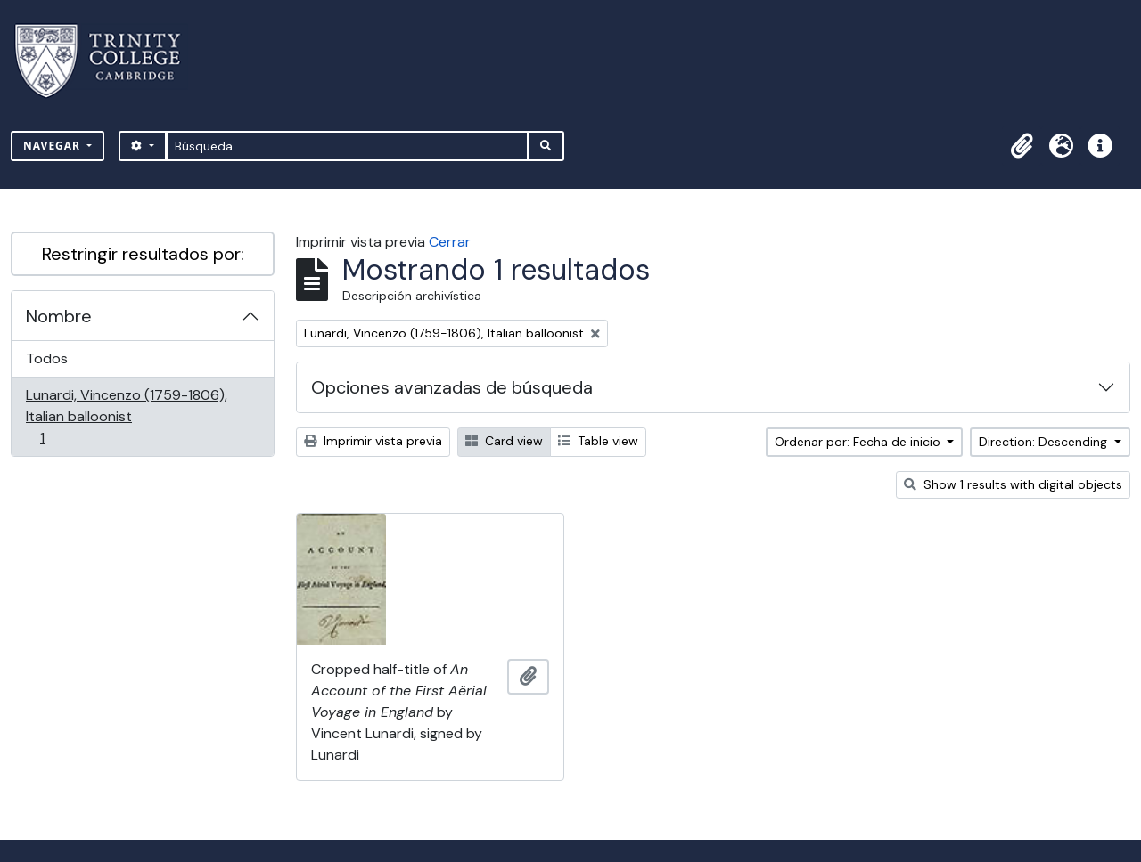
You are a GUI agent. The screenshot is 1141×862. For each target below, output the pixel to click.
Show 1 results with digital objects (1013, 484)
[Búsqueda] (347, 146)
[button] (1021, 146)
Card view (504, 441)
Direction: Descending (1045, 442)
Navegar (53, 145)
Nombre (59, 316)
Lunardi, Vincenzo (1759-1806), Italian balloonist (126, 416)
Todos (47, 358)
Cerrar (450, 241)
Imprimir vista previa (373, 441)
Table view (598, 441)
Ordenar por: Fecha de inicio (859, 442)
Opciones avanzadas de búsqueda (452, 387)
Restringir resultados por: (143, 253)
